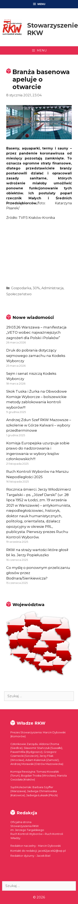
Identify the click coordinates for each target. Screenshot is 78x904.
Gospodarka (21, 288)
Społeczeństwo (19, 294)
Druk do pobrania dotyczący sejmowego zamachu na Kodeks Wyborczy (35, 355)
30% (36, 288)
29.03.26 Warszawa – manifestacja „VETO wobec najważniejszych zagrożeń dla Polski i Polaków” (36, 332)
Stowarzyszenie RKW (52, 29)
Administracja (52, 288)
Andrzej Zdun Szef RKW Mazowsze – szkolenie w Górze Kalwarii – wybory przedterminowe (38, 425)
